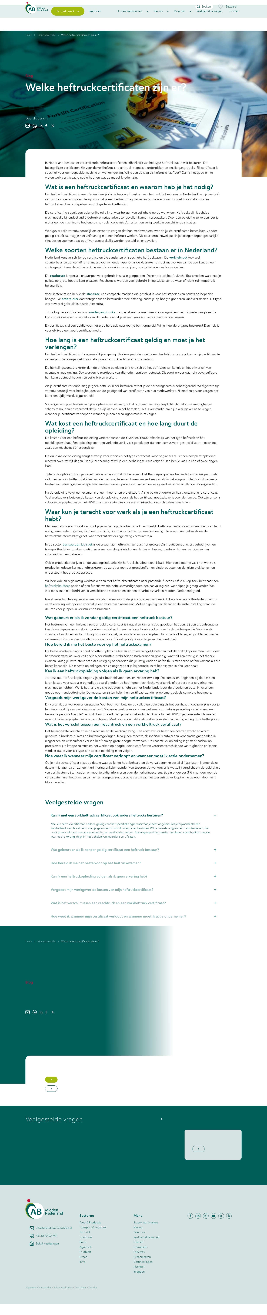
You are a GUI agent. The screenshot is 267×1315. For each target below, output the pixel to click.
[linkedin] (41, 137)
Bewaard (227, 6)
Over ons (179, 19)
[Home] (40, 20)
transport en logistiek (77, 556)
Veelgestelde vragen (209, 19)
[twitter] (52, 137)
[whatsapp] (34, 137)
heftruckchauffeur (57, 597)
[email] (27, 137)
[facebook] (46, 137)
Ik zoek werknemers (130, 19)
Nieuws (158, 19)
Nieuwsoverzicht (47, 46)
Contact (234, 19)
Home (28, 46)
